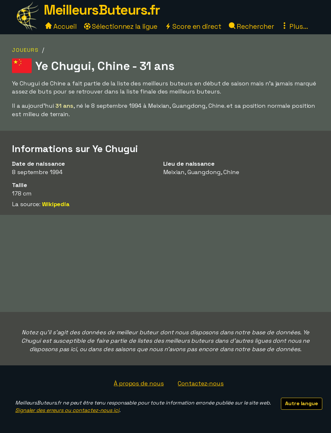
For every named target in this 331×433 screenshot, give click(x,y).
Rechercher (251, 26)
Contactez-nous (201, 383)
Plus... (294, 26)
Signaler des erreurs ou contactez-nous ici (67, 410)
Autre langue (301, 403)
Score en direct (193, 26)
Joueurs (25, 50)
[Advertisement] (165, 263)
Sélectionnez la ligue (121, 26)
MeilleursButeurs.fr (102, 9)
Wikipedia (55, 204)
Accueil (60, 26)
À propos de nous (139, 383)
